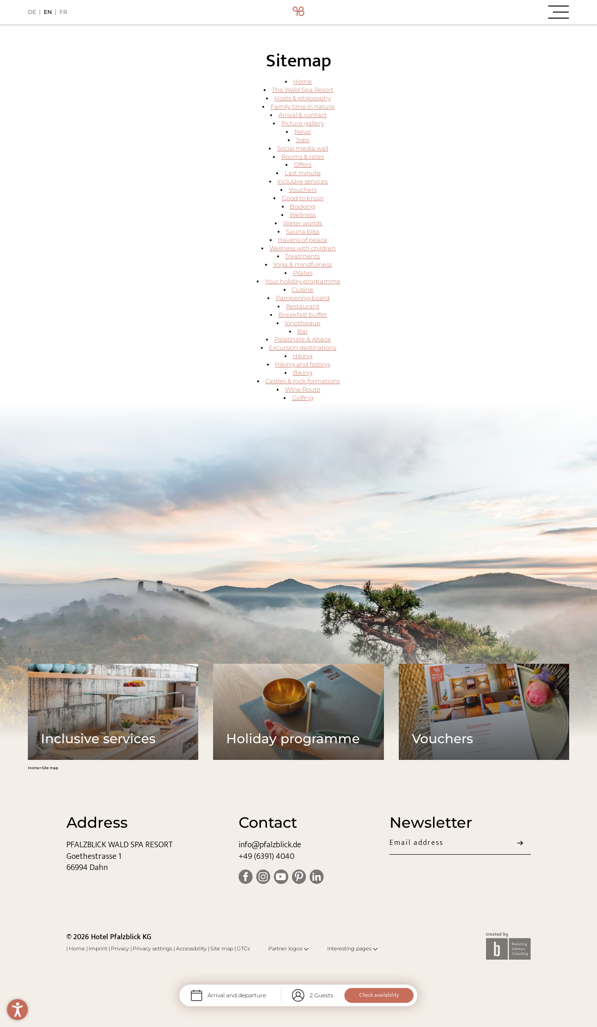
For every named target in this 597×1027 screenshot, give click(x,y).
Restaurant (302, 306)
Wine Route (302, 389)
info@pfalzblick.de (270, 844)
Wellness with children (302, 248)
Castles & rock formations (302, 381)
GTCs (243, 948)
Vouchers (303, 189)
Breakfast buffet (303, 314)
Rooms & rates (302, 156)
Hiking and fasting (302, 364)
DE (32, 11)
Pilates (302, 272)
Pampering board (303, 297)
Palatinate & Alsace (302, 339)
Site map (222, 948)
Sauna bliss (302, 231)
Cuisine (302, 289)
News (302, 131)
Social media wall (302, 148)
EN (48, 11)
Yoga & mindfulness (302, 264)
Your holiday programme (302, 281)
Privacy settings (153, 948)
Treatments (302, 256)
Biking (302, 372)
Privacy (120, 948)
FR (63, 11)
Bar (302, 331)
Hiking (302, 356)
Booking (302, 206)
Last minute (303, 173)
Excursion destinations (302, 347)
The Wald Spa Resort (302, 89)
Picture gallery (302, 123)
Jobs (302, 140)
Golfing (302, 397)
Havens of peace (302, 239)
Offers (302, 164)
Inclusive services (302, 181)
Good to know (303, 198)
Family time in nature (303, 106)
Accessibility (192, 948)
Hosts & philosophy (302, 98)
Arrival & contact (303, 114)
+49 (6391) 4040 (266, 856)
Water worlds (302, 223)
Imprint (99, 948)
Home (302, 81)
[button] (479, 12)
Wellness (303, 214)
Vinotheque (302, 323)
